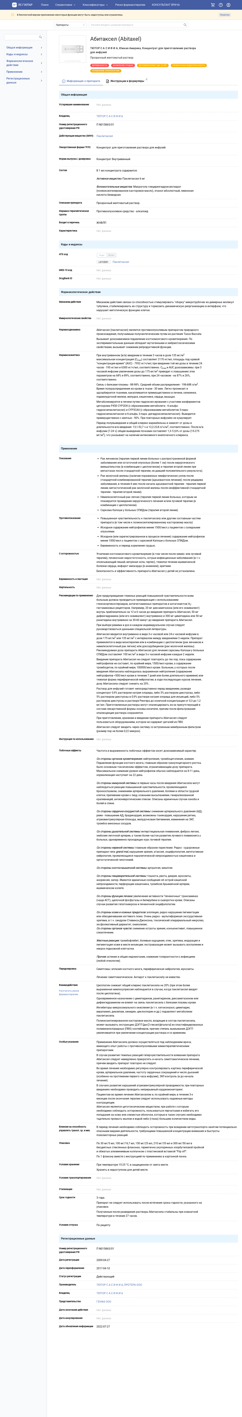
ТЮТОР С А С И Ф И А (109, 116)
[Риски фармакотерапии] (130, 5)
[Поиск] (45, 5)
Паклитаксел (104, 136)
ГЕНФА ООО (103, 1301)
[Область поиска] (70, 25)
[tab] (81, 81)
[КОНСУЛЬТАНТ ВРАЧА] (166, 5)
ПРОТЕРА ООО (133, 1284)
